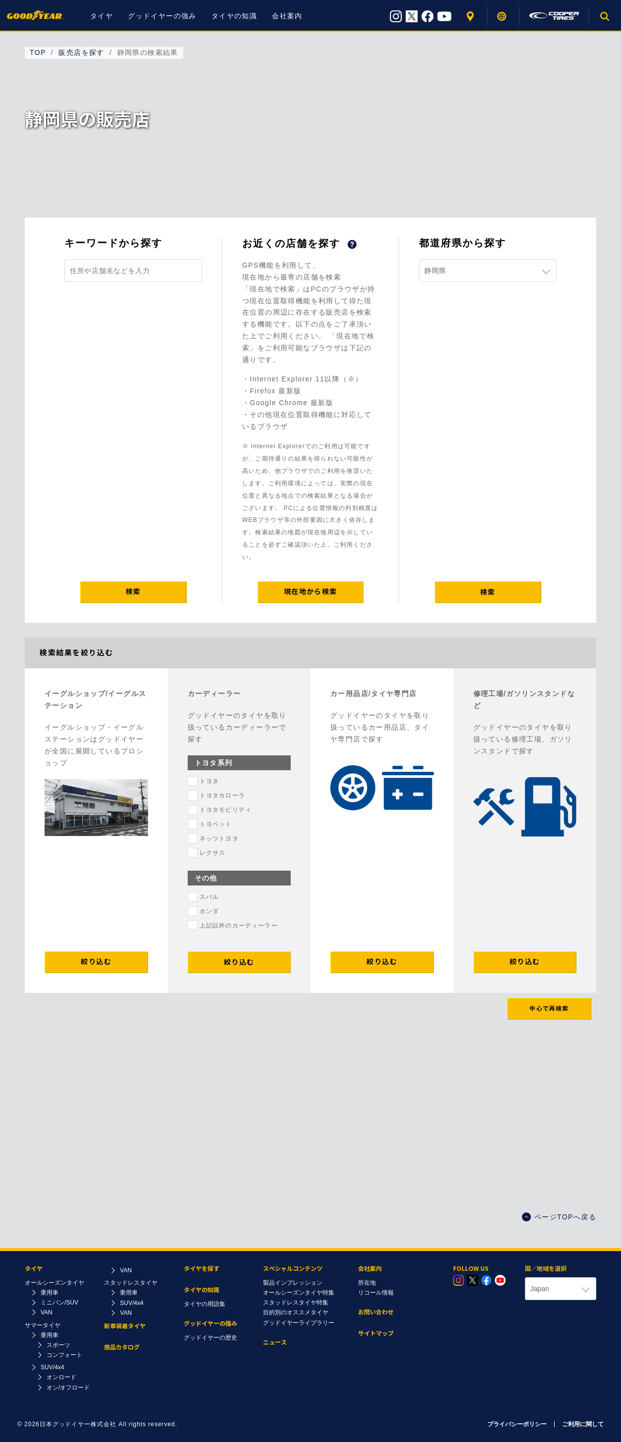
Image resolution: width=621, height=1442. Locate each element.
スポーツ (58, 1345)
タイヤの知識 (234, 16)
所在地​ (367, 1282)
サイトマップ (376, 1333)
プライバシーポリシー (517, 1424)
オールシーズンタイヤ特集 (298, 1292)
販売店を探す (471, 16)
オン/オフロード (68, 1387)
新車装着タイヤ (125, 1326)
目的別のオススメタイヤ (295, 1312)
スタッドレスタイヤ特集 (295, 1302)
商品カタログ (122, 1347)
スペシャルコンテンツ (292, 1268)
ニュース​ (275, 1342)
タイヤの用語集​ (204, 1304)
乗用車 (49, 1292)
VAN (46, 1312)
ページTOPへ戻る (559, 1216)
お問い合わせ (376, 1312)
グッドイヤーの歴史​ (210, 1337)
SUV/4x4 (52, 1367)
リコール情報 (376, 1292)
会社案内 (287, 16)
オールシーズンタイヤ (54, 1282)
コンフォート (64, 1354)
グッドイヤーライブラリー (298, 1322)
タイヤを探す (503, 16)
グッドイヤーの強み (162, 16)
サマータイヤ (42, 1325)
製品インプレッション (292, 1282)
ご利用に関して (583, 1424)
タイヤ (101, 16)
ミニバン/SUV (59, 1302)
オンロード (61, 1377)
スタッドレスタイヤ (130, 1282)
